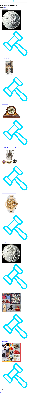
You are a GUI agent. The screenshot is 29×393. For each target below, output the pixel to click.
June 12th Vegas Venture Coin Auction (7, 58)
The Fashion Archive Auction (5, 341)
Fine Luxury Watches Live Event (6, 242)
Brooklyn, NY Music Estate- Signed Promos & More (8, 390)
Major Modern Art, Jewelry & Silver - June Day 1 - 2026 (9, 193)
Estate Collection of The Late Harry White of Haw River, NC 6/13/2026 (11, 147)
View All (1, 392)
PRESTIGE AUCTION (5, 104)
